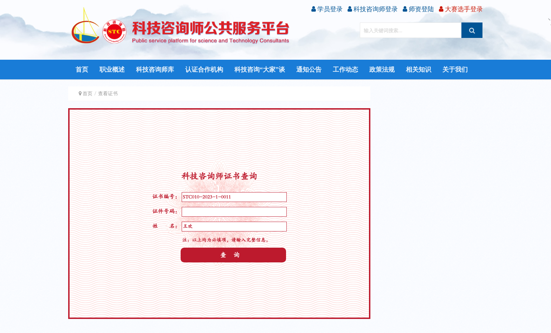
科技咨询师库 (155, 69)
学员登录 (327, 9)
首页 (82, 69)
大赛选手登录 (461, 9)
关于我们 (455, 69)
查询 (233, 255)
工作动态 (345, 69)
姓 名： (166, 226)
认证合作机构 (204, 69)
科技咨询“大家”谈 (259, 69)
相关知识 (418, 69)
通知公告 (309, 69)
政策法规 (382, 69)
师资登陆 (418, 9)
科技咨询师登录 (373, 9)
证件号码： (166, 211)
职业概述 (112, 69)
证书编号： (166, 197)
